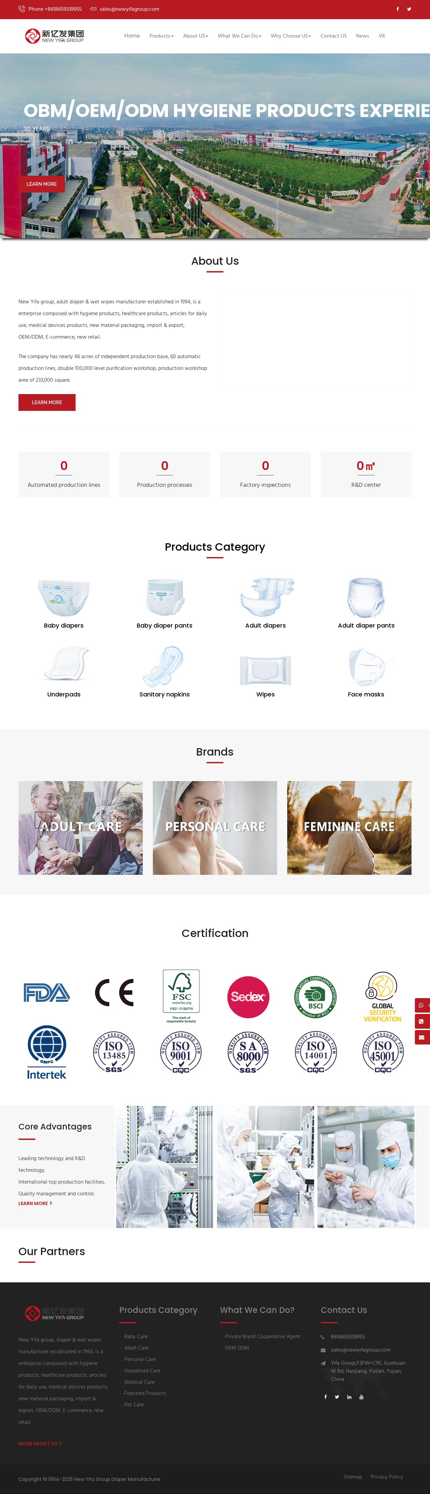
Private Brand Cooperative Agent (262, 1337)
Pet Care (134, 1405)
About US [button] (195, 36)
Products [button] (161, 36)
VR (382, 36)
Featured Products (145, 1394)
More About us (39, 1443)
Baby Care (135, 1337)
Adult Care (136, 1348)
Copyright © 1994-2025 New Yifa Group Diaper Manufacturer (89, 1479)
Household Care (142, 1371)
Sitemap (353, 1477)
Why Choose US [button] (291, 36)
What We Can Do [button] (239, 36)
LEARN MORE (42, 184)
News (362, 36)
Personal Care (140, 1360)
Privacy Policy (387, 1477)
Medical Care (139, 1382)
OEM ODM (237, 1348)
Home (132, 36)
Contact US (333, 36)
